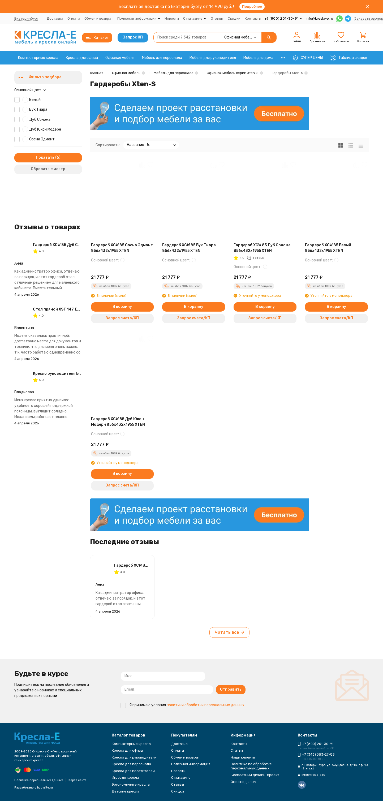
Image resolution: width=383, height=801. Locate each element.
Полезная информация (190, 764)
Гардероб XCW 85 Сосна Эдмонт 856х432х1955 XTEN (122, 248)
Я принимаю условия (182, 705)
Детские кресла (125, 791)
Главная (96, 73)
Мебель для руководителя (213, 57)
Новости (172, 18)
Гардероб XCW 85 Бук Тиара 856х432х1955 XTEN (189, 248)
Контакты (253, 18)
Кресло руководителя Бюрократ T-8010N (73, 373)
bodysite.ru (45, 787)
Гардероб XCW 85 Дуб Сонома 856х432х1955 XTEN (262, 248)
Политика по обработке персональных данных (251, 766)
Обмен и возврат (98, 18)
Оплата (73, 18)
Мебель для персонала (162, 57)
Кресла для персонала (131, 764)
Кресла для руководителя (134, 757)
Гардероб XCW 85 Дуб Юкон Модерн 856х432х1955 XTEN (118, 422)
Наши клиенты (243, 757)
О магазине (181, 778)
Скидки (234, 18)
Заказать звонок (368, 18)
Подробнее (252, 6)
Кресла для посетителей (133, 771)
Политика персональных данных (38, 780)
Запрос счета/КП (122, 318)
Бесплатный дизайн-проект (255, 775)
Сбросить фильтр (48, 169)
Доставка (55, 18)
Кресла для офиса (82, 57)
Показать (45, 157)
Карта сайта (77, 780)
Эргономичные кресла (131, 784)
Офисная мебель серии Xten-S (233, 73)
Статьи (237, 750)
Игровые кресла (125, 778)
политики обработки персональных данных (205, 705)
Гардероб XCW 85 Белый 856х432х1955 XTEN (328, 248)
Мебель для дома (258, 57)
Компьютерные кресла (38, 57)
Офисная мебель (120, 57)
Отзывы (217, 18)
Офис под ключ (243, 782)
